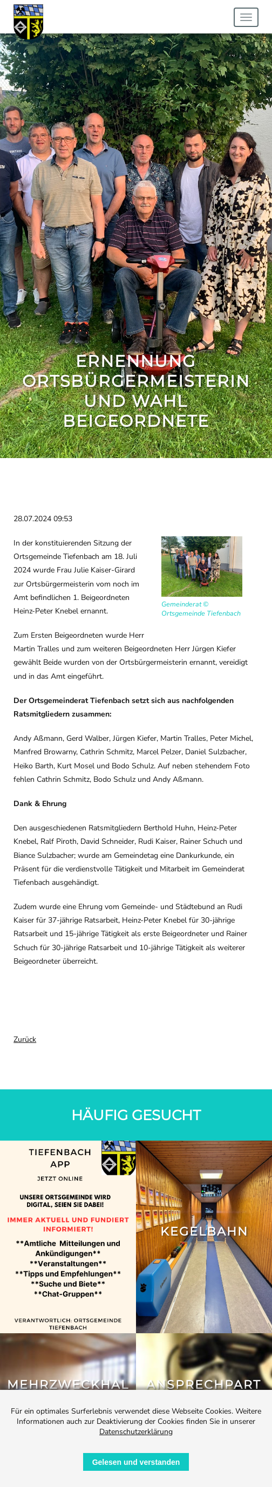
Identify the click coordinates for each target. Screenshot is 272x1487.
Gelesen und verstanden (136, 1462)
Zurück (24, 1039)
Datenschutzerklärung (136, 1432)
